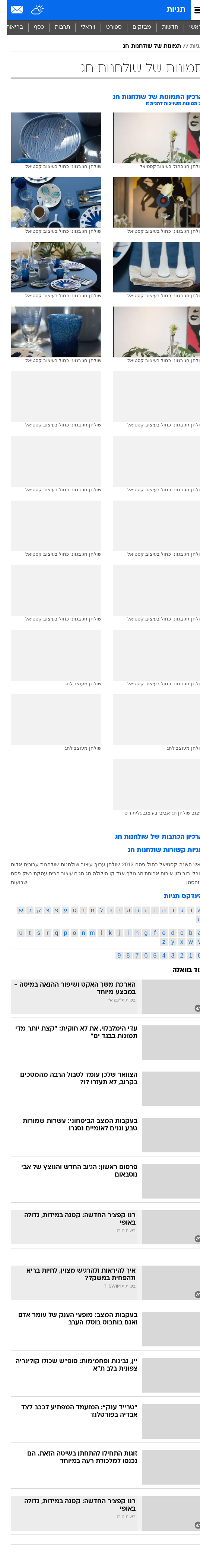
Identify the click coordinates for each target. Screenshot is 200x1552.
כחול (145, 864)
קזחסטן (187, 882)
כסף (32, 27)
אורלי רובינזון (181, 873)
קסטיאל (161, 864)
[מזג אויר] (30, 10)
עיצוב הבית (54, 873)
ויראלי (81, 27)
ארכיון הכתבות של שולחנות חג (152, 837)
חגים (72, 873)
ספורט (107, 27)
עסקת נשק (27, 873)
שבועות (12, 882)
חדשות (163, 27)
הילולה (93, 873)
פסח (9, 873)
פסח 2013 (126, 864)
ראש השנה (184, 864)
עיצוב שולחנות (70, 864)
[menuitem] (163, 27)
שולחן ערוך (100, 864)
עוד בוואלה (180, 970)
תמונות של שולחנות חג (145, 47)
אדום (9, 864)
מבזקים (135, 27)
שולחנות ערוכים (34, 864)
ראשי (188, 27)
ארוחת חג (141, 873)
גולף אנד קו (115, 873)
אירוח (159, 873)
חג (81, 873)
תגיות (168, 10)
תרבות (55, 27)
